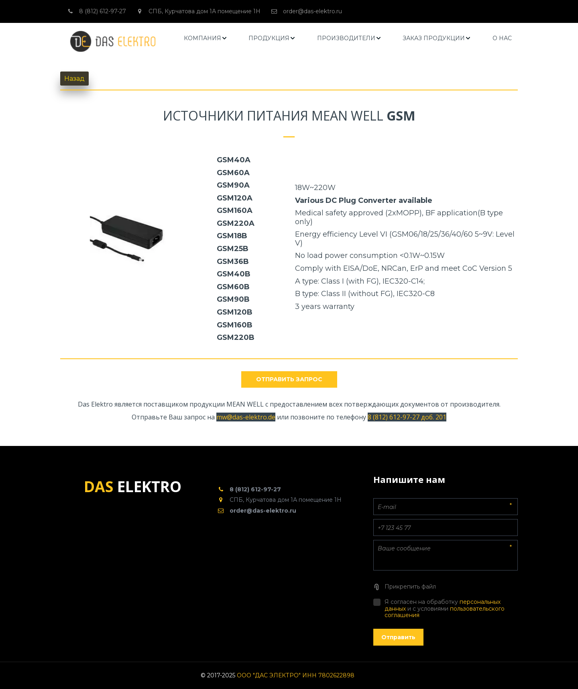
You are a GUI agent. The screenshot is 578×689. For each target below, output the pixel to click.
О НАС (502, 38)
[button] (206, 38)
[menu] (348, 38)
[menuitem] (206, 38)
